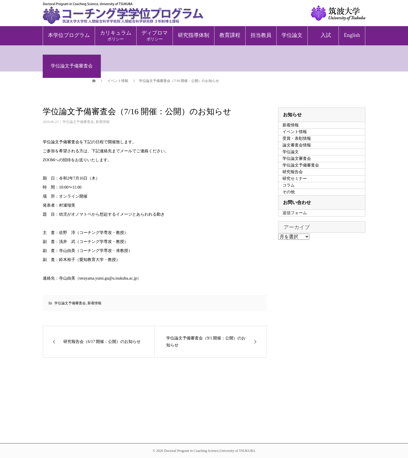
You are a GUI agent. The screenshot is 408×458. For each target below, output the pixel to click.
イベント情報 (294, 132)
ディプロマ (155, 35)
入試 (325, 35)
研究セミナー (294, 178)
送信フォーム (294, 213)
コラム (288, 185)
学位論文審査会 (296, 158)
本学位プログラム (69, 35)
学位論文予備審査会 (78, 122)
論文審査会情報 (296, 145)
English (352, 35)
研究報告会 (292, 172)
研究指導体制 (193, 35)
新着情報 (103, 122)
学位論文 (292, 35)
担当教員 (260, 35)
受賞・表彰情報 (296, 138)
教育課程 (229, 35)
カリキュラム (115, 35)
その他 (288, 192)
